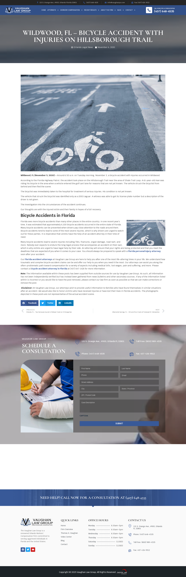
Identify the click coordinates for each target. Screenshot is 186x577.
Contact (130, 10)
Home (43, 10)
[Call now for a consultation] (149, 10)
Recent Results (91, 10)
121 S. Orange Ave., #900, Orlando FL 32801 (103, 341)
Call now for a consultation (164, 8)
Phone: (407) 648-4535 (93, 353)
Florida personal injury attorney (144, 251)
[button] (29, 303)
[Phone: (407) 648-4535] (77, 354)
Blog (120, 10)
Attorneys (53, 10)
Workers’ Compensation (71, 10)
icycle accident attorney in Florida (49, 268)
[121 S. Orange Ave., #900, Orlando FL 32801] (77, 341)
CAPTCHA (84, 416)
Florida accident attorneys (38, 259)
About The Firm (108, 10)
